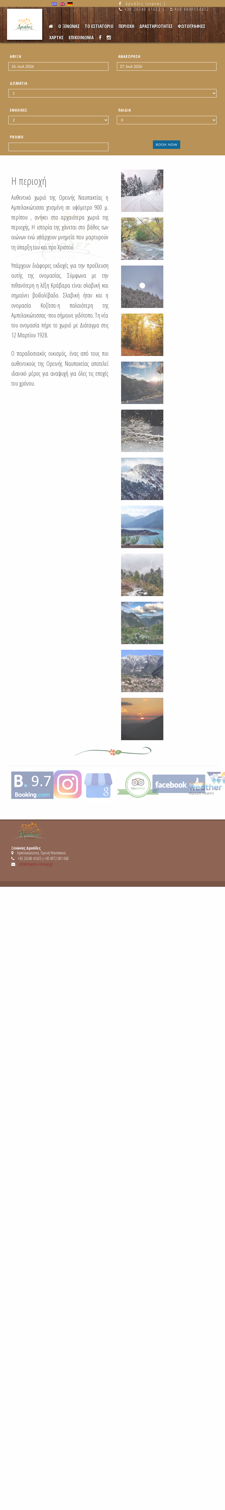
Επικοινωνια (81, 37)
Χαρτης (56, 37)
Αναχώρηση (129, 56)
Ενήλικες (18, 110)
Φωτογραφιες (191, 26)
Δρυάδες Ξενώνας (144, 3)
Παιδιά (124, 110)
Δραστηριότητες (156, 26)
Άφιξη (15, 56)
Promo (17, 137)
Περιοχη (126, 26)
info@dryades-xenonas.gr (36, 864)
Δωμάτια (18, 83)
